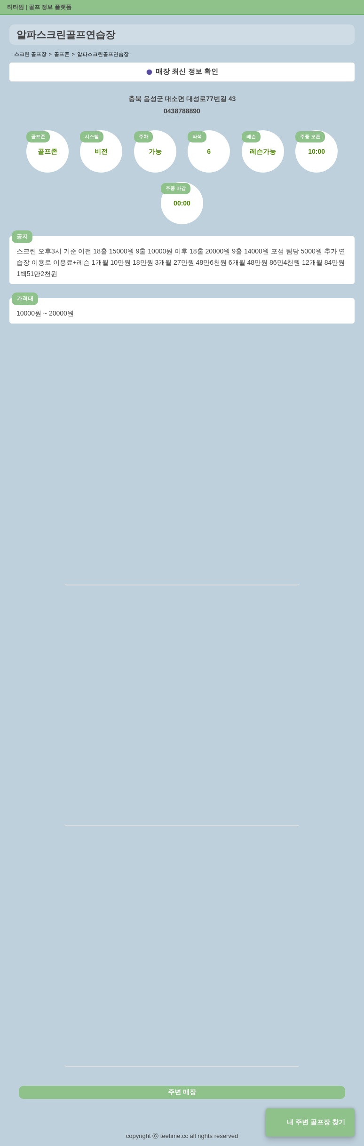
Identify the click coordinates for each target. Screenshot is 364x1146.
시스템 (92, 136)
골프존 (38, 136)
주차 (143, 136)
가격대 (24, 298)
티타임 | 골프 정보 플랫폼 (39, 7)
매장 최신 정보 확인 (187, 71)
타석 (197, 136)
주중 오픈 (310, 136)
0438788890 (182, 111)
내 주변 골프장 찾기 (316, 1122)
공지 (22, 236)
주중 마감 (176, 188)
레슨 (251, 136)
